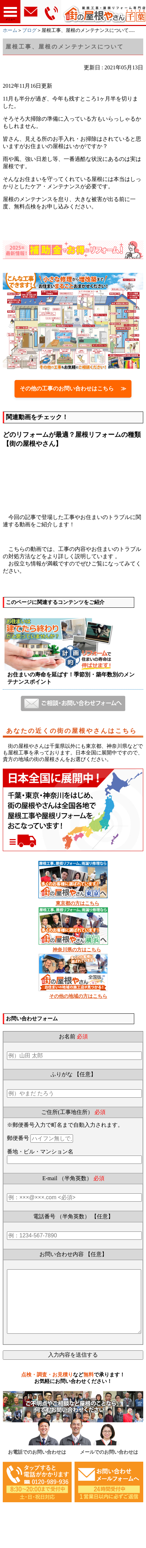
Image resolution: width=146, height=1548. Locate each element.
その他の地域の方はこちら (78, 996)
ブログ (29, 30)
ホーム (10, 30)
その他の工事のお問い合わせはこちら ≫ (73, 388)
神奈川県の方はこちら (77, 949)
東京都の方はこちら (77, 903)
